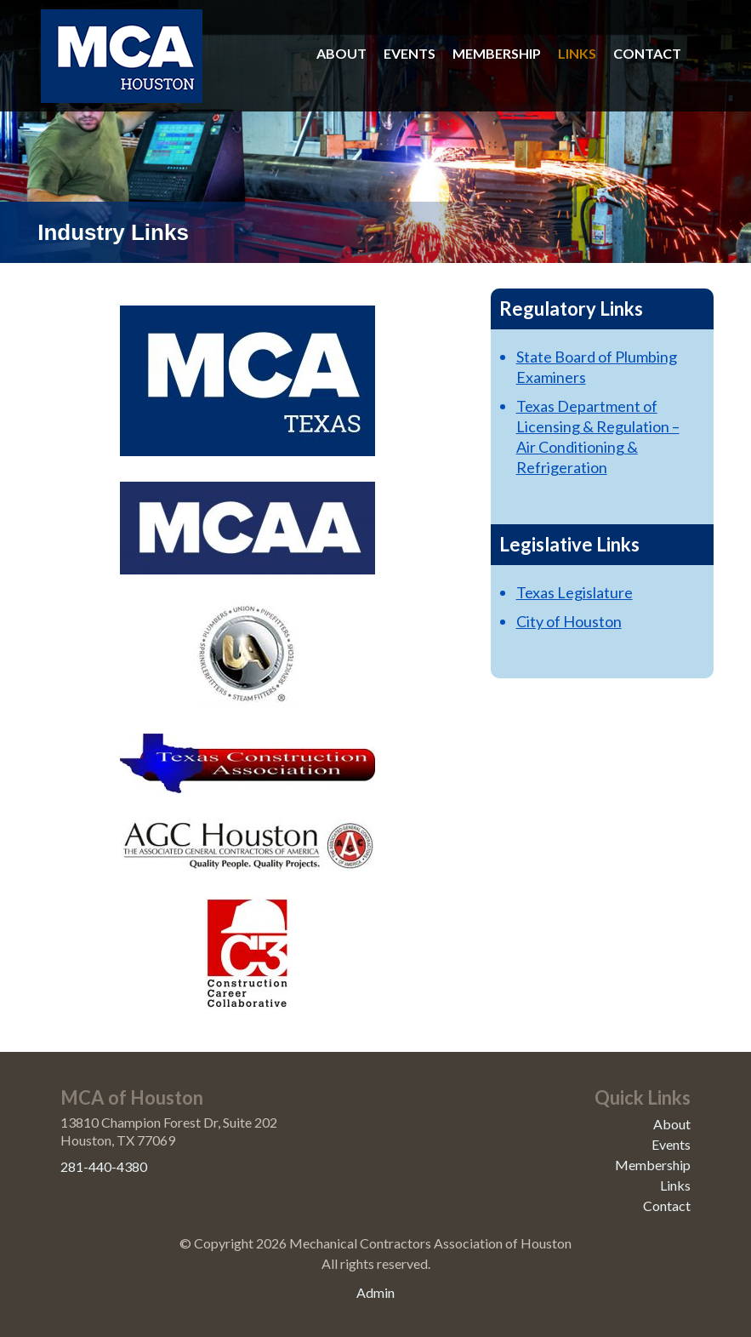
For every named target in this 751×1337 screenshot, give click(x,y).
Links (577, 53)
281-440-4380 (103, 1166)
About (341, 53)
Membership (496, 53)
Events (409, 53)
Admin (375, 1292)
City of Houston (569, 621)
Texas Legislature (574, 592)
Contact (647, 53)
